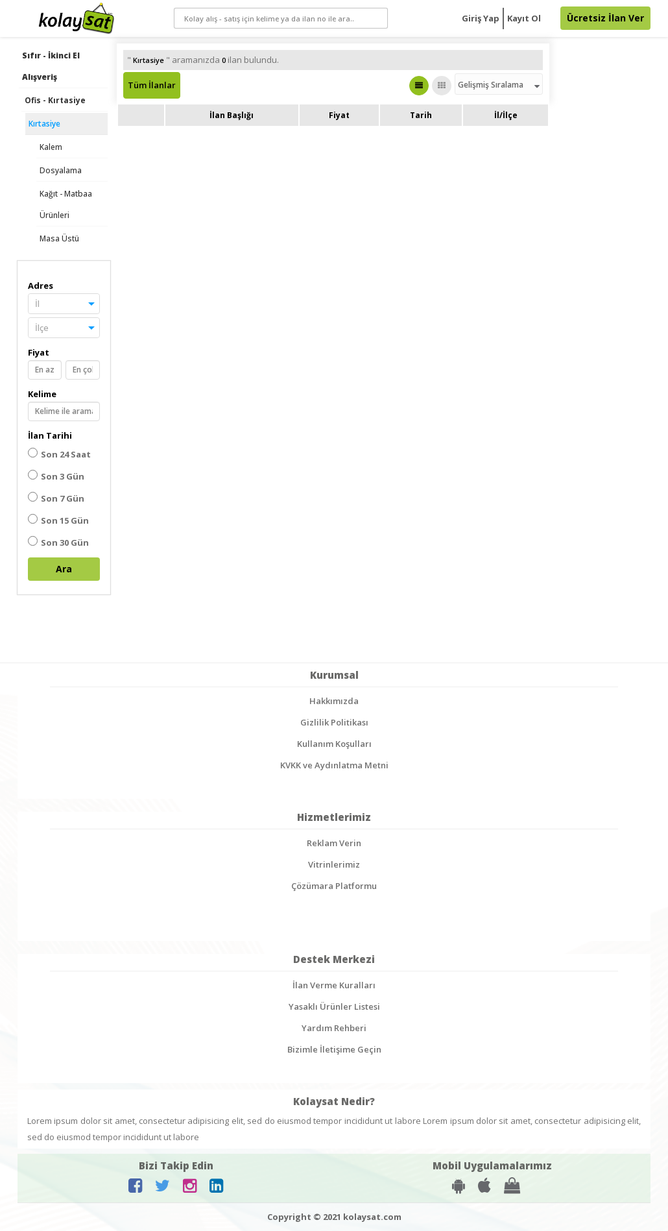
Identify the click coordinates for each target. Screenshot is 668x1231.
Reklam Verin (334, 843)
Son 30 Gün (58, 542)
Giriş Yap (480, 18)
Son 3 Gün (56, 476)
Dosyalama (61, 170)
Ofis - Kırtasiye (55, 100)
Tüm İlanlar (152, 85)
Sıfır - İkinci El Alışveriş (51, 66)
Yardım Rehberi (334, 1028)
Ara (64, 569)
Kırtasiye (44, 123)
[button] (64, 303)
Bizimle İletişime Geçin (334, 1049)
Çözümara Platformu (334, 886)
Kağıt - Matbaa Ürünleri (66, 204)
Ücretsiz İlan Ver (605, 18)
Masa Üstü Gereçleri (59, 249)
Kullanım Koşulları (334, 744)
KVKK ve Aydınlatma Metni (334, 765)
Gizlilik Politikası (334, 722)
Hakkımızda (334, 701)
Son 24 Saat (59, 454)
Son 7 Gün (56, 498)
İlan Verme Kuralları (334, 985)
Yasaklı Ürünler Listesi (334, 1006)
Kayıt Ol (524, 18)
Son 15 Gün (58, 520)
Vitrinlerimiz (334, 864)
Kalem (51, 146)
